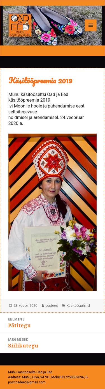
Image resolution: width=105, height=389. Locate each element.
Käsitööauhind (78, 305)
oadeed (52, 305)
